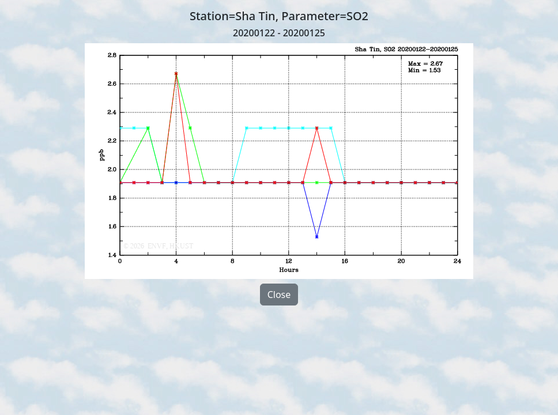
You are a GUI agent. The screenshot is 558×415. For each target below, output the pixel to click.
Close (279, 294)
